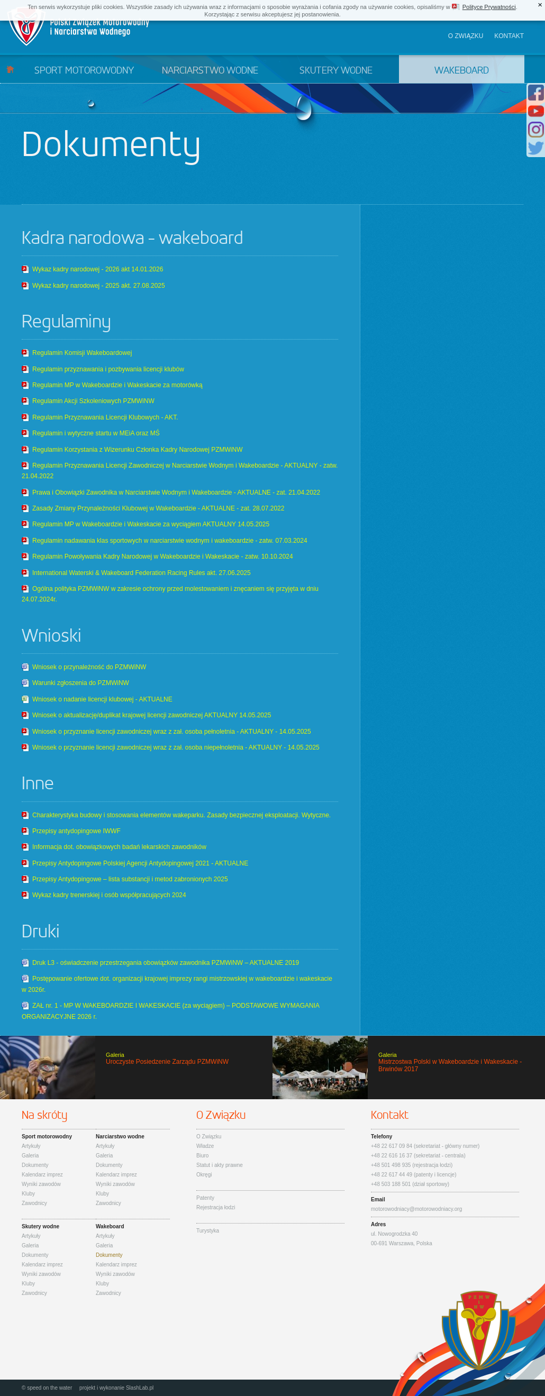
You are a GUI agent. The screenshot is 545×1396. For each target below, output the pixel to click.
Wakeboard (461, 71)
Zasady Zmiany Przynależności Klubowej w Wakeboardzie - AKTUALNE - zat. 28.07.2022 (158, 508)
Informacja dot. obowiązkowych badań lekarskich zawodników (119, 847)
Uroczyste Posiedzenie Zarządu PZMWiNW (136, 1067)
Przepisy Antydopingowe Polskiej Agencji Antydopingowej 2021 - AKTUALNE (140, 863)
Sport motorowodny (84, 71)
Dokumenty (35, 1165)
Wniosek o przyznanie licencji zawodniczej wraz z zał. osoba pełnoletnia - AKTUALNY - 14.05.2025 (171, 731)
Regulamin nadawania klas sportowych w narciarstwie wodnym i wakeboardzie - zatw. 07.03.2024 (169, 540)
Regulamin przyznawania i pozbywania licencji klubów (108, 369)
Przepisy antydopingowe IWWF (76, 831)
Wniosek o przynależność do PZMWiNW (89, 667)
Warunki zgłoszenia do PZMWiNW (80, 683)
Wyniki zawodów (41, 1184)
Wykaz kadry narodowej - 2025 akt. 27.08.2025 (98, 285)
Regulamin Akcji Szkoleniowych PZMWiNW (93, 401)
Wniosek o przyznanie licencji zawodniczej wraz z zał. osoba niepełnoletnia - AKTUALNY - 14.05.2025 (176, 747)
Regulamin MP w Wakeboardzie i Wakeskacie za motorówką (117, 385)
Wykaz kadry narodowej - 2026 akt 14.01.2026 (97, 269)
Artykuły (31, 1146)
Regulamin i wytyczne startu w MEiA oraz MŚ (96, 433)
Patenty (205, 1198)
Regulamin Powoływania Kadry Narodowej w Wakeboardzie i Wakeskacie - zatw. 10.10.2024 (162, 556)
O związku (466, 36)
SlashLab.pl (139, 1388)
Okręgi (204, 1175)
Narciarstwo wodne (210, 71)
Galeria (30, 1155)
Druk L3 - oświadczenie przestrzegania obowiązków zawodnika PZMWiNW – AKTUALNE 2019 (165, 962)
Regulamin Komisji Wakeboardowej (82, 353)
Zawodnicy (34, 1203)
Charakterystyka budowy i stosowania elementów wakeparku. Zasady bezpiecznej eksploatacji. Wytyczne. (181, 815)
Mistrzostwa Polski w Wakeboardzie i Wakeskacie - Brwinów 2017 (408, 1067)
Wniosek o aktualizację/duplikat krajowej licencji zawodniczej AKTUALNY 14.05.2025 (151, 715)
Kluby (28, 1194)
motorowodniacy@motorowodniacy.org (416, 1209)
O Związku (208, 1136)
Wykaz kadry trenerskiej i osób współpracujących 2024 (109, 895)
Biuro (202, 1155)
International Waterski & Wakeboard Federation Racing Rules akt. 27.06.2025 (141, 573)
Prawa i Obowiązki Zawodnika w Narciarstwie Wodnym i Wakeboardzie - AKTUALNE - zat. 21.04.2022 (176, 492)
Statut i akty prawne (219, 1165)
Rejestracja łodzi (215, 1207)
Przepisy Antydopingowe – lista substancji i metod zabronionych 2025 (130, 879)
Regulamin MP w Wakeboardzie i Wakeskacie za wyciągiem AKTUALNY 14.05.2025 (150, 524)
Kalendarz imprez (42, 1175)
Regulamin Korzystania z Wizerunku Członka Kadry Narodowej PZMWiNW (137, 449)
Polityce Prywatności (489, 7)
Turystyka (207, 1231)
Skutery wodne (336, 71)
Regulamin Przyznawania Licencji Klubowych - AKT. (105, 417)
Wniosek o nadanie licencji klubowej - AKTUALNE (102, 699)
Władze (205, 1146)
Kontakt (509, 36)
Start (10, 69)
